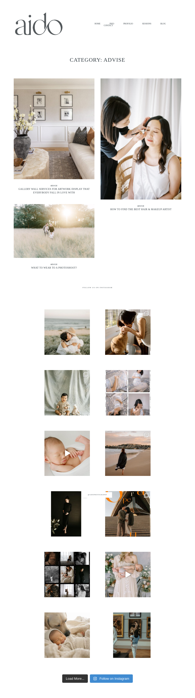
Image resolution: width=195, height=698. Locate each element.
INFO (111, 24)
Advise (54, 186)
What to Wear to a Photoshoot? (54, 238)
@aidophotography (97, 494)
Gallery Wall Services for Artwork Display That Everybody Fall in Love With (54, 138)
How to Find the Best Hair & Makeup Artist (141, 146)
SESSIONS (146, 24)
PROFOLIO (128, 24)
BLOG (163, 24)
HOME (97, 24)
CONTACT (108, 26)
